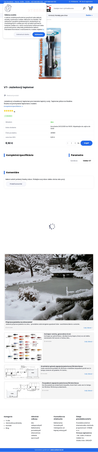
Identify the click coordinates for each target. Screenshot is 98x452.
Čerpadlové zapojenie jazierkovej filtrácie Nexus (60, 383)
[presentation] (5, 223)
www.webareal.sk (56, 450)
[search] (72, 9)
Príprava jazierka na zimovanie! (19, 322)
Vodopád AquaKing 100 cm (15, 223)
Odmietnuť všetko (22, 34)
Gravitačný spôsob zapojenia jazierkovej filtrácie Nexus (62, 367)
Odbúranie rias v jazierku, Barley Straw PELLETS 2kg (48, 225)
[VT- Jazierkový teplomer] (49, 53)
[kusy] (71, 143)
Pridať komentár (16, 184)
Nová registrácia (87, 2)
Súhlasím (39, 34)
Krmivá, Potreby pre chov (58, 15)
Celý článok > (88, 328)
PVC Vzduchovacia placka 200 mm (78, 227)
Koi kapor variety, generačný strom (57, 334)
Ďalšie (88, 15)
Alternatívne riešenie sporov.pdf (35, 435)
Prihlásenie (74, 2)
